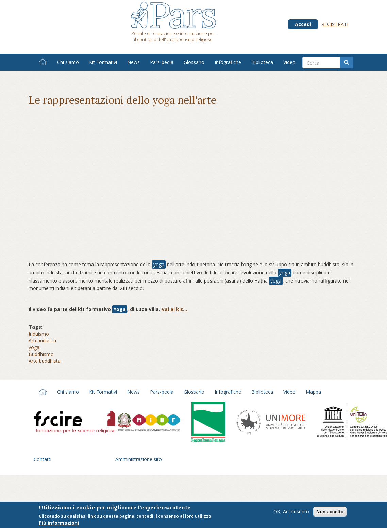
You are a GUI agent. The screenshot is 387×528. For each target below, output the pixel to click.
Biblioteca (262, 62)
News (133, 62)
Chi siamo (68, 62)
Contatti (42, 459)
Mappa (313, 392)
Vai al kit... (174, 309)
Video (289, 62)
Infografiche (228, 62)
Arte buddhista (45, 361)
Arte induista (42, 340)
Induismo (39, 333)
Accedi (303, 24)
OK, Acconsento (291, 511)
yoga (158, 264)
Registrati (334, 24)
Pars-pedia (161, 62)
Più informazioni (59, 523)
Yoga (120, 309)
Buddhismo (41, 354)
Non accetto (329, 511)
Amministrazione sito (138, 459)
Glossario (194, 62)
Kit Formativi (103, 62)
